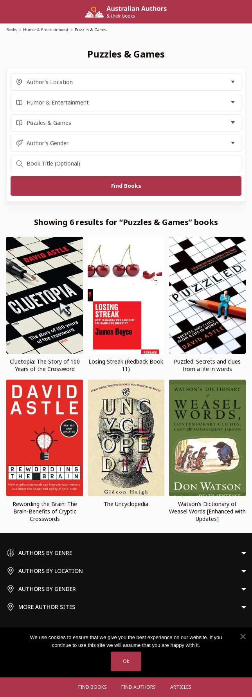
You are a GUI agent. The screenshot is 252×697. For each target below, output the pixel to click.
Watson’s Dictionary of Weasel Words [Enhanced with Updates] (207, 511)
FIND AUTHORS (138, 687)
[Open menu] (63, 687)
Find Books (92, 687)
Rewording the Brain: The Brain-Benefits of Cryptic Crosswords (45, 511)
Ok (126, 661)
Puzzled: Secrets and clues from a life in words (207, 365)
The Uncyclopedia (126, 504)
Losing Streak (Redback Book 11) (125, 365)
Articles (180, 687)
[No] (242, 636)
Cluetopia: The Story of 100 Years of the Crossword (45, 365)
